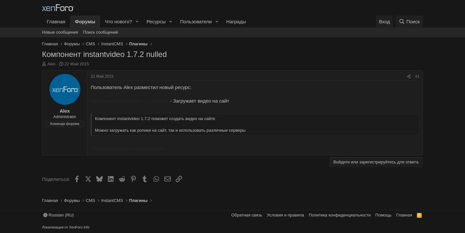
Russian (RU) (58, 215)
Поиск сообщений (100, 32)
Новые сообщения (60, 32)
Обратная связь (246, 215)
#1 (417, 76)
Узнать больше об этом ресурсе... (129, 148)
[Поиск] (409, 22)
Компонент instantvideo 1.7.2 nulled (130, 101)
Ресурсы (156, 21)
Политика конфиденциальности (340, 215)
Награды (236, 21)
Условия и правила (285, 215)
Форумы (85, 21)
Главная (56, 21)
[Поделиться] (409, 76)
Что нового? (118, 21)
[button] (137, 22)
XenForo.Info (79, 227)
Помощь (383, 215)
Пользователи (196, 21)
